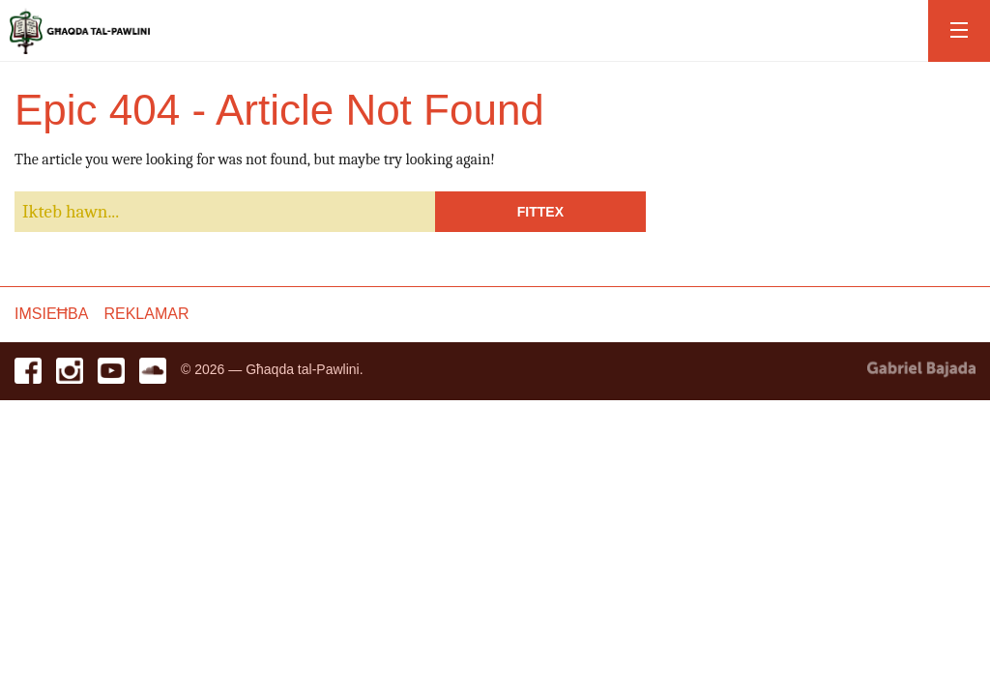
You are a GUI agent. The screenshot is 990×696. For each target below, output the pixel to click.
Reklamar (146, 313)
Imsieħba (51, 313)
